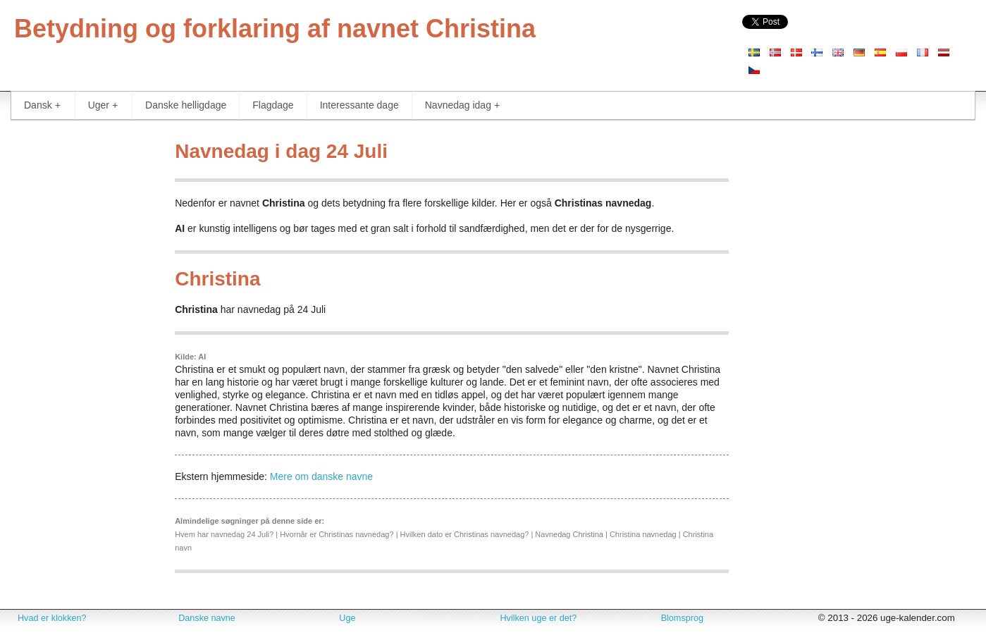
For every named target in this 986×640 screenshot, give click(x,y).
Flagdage (272, 105)
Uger (103, 105)
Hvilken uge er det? (538, 618)
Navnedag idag (462, 105)
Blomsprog (682, 618)
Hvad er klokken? (52, 618)
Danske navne (206, 618)
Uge (347, 618)
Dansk (42, 105)
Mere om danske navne (321, 476)
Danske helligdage (185, 105)
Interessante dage (359, 105)
